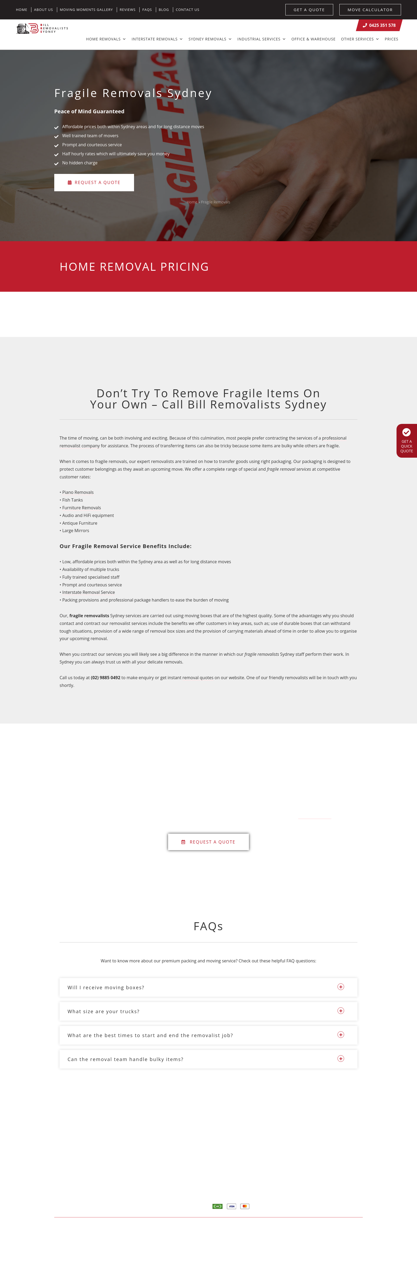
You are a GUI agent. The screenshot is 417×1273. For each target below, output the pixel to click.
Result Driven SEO (346, 1228)
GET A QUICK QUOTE (407, 440)
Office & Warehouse (313, 38)
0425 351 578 (379, 25)
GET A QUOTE (309, 9)
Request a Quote (94, 183)
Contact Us (187, 9)
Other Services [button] (360, 38)
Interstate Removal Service (88, 592)
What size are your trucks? (104, 1011)
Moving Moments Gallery (86, 9)
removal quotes (198, 678)
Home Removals (106, 38)
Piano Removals (78, 492)
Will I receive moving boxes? (106, 987)
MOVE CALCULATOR (370, 9)
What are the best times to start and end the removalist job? (150, 1035)
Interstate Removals (157, 38)
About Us (43, 9)
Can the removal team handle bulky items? (126, 1059)
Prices (391, 38)
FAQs (147, 9)
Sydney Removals (210, 38)
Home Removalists (335, 1152)
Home (21, 9)
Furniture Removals (81, 508)
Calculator (327, 1162)
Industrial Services (261, 38)
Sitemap (148, 1228)
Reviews (128, 9)
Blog (164, 9)
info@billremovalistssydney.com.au (174, 1171)
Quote (324, 1172)
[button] (208, 987)
